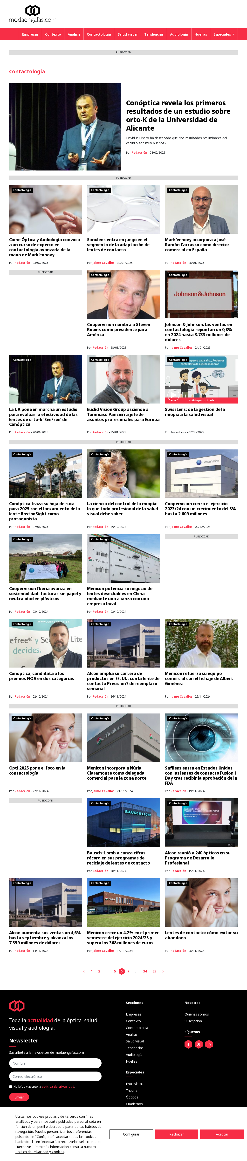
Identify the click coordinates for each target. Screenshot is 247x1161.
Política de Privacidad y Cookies (39, 1151)
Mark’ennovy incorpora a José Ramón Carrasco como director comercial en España (197, 244)
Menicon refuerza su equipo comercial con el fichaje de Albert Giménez (199, 678)
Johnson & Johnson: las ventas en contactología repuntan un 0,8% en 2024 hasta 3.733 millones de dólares (198, 332)
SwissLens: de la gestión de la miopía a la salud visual (195, 412)
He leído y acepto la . (44, 1087)
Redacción (139, 153)
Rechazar (176, 1134)
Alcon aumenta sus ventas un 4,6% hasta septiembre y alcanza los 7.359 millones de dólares (45, 938)
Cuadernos (134, 1104)
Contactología (99, 34)
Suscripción (193, 1021)
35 (154, 971)
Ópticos (132, 1097)
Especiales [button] (223, 34)
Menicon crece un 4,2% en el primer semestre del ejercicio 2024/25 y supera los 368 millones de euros (123, 938)
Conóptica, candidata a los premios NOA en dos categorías (41, 676)
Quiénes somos (197, 1014)
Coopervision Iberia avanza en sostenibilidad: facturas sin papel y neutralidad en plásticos (45, 593)
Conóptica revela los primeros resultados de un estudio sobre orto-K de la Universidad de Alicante (178, 115)
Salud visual (128, 34)
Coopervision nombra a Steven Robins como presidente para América (118, 329)
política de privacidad (58, 1087)
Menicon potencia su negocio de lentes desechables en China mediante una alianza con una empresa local (119, 596)
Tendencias (154, 34)
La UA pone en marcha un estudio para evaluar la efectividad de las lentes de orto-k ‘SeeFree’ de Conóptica (43, 417)
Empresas (30, 34)
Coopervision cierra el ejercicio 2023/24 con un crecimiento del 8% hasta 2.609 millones (200, 509)
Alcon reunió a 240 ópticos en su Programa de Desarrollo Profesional (198, 858)
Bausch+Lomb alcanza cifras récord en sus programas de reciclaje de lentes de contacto (118, 858)
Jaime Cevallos (103, 263)
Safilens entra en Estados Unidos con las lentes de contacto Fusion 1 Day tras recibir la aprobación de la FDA (201, 775)
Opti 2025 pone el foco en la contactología (37, 770)
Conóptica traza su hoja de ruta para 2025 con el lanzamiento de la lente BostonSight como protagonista (44, 511)
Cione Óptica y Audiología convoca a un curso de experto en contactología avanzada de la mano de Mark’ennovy (44, 247)
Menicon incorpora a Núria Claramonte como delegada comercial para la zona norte (116, 773)
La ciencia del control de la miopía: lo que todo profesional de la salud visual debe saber (122, 509)
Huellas (201, 34)
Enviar (19, 1097)
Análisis (74, 34)
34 (145, 971)
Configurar (131, 1134)
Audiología (179, 34)
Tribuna (131, 1090)
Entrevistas (134, 1083)
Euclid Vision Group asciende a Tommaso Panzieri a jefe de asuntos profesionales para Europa (123, 414)
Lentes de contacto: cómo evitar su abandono (201, 935)
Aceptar (222, 1134)
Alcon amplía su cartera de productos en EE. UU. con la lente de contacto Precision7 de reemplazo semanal (123, 681)
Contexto (53, 34)
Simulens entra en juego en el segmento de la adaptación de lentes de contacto (118, 244)
